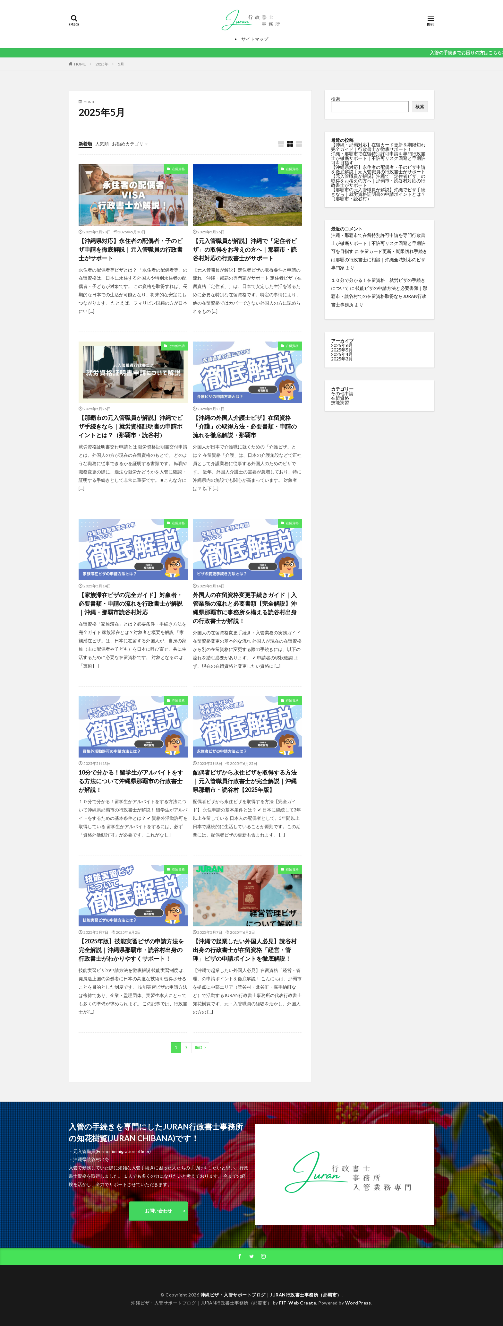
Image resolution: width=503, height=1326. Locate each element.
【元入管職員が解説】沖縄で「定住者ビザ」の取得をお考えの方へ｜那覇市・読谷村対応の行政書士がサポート (245, 249)
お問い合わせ (158, 1210)
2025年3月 (342, 358)
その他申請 (177, 346)
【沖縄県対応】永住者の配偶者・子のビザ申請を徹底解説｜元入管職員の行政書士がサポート (131, 249)
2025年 (102, 64)
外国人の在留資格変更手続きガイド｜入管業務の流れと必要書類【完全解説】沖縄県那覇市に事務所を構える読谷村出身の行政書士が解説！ (245, 607)
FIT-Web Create (297, 1302)
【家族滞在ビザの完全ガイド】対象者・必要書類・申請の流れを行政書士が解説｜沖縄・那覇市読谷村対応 (131, 603)
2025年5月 (342, 349)
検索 (335, 98)
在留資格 (178, 169)
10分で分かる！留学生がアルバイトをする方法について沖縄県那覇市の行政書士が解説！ (131, 781)
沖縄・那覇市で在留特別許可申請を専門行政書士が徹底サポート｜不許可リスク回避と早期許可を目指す (378, 158)
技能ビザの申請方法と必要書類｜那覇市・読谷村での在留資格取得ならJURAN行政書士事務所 (379, 296)
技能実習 (340, 402)
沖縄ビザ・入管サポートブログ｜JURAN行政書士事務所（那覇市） (271, 1294)
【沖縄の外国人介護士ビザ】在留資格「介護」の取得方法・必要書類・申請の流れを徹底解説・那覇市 (245, 426)
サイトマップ (254, 39)
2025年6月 (342, 345)
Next (198, 1047)
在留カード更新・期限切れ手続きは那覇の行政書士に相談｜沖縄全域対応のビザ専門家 (379, 259)
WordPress (358, 1302)
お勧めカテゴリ (127, 143)
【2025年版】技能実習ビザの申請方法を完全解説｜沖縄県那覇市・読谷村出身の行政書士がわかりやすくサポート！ (131, 950)
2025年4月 (342, 354)
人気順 (102, 143)
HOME (80, 64)
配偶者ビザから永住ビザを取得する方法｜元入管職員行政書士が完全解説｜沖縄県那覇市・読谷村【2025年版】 (245, 781)
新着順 (85, 143)
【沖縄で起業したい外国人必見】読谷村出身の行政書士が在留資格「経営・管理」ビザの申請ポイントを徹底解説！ (245, 950)
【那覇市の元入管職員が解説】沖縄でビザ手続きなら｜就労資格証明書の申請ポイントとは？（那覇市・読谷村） (131, 426)
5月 (121, 64)
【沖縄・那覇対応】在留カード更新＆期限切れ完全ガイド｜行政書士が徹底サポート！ (378, 147)
